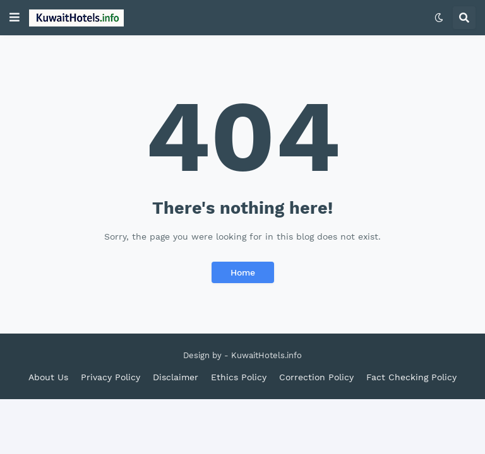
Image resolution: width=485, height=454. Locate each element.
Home (243, 272)
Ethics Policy (238, 377)
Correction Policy (316, 377)
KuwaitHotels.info (266, 355)
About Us (48, 377)
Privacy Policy (110, 377)
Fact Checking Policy (411, 377)
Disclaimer (175, 377)
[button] (14, 17)
